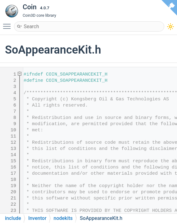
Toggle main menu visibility (8, 23)
